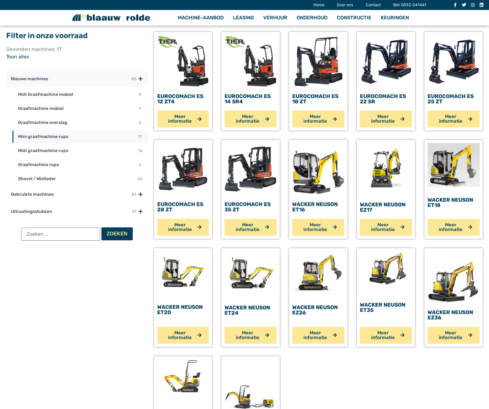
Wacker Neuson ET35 (382, 307)
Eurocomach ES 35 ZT (248, 207)
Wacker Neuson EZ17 (382, 207)
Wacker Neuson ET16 (315, 207)
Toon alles (17, 57)
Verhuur (275, 18)
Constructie (354, 18)
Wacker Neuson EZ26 (315, 310)
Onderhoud (312, 18)
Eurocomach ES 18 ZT (315, 99)
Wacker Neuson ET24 (247, 310)
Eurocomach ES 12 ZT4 (180, 99)
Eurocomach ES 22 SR (383, 99)
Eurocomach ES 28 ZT (180, 207)
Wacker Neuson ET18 (450, 202)
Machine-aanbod (201, 18)
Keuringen (395, 18)
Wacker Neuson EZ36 (450, 315)
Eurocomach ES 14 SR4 (248, 99)
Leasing (243, 18)
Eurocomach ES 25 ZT (451, 99)
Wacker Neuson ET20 (180, 309)
